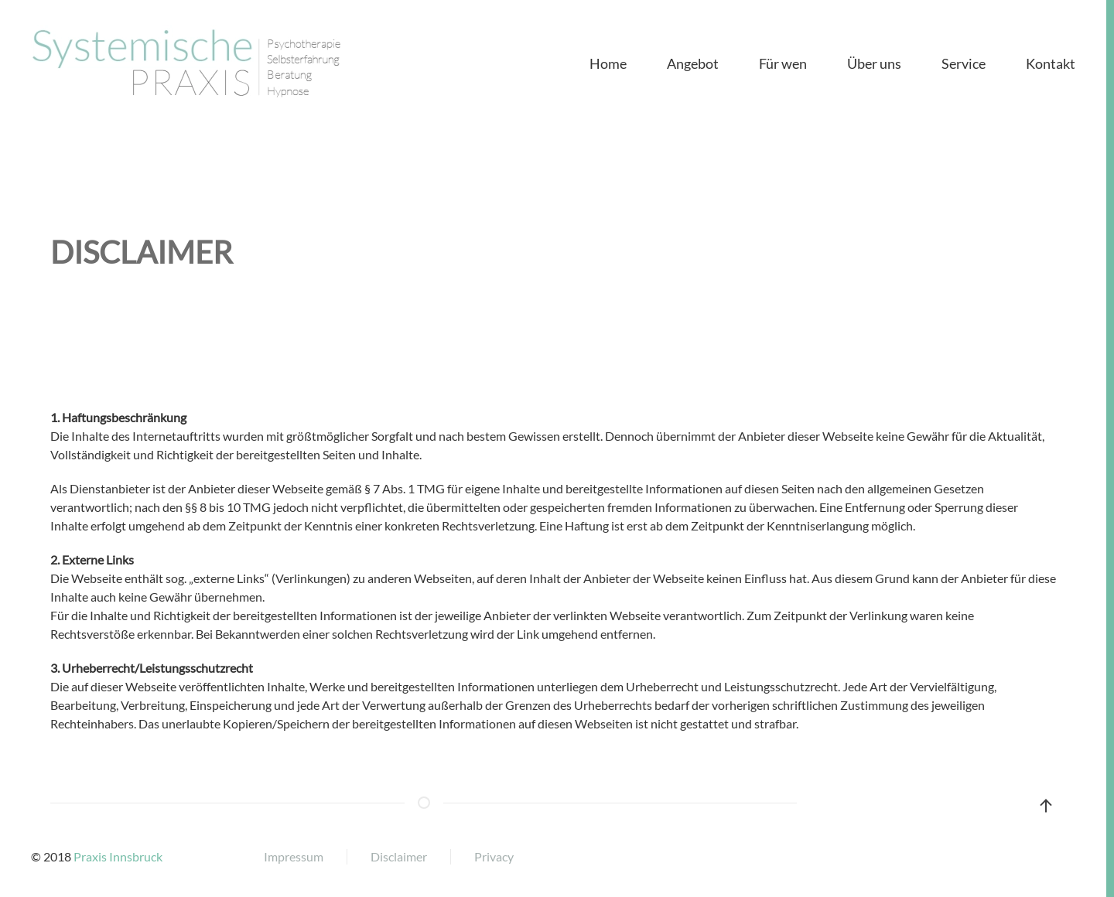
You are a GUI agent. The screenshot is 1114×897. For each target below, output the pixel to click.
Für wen (783, 63)
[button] (1046, 806)
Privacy (494, 856)
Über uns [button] (874, 63)
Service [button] (963, 63)
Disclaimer (399, 856)
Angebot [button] (693, 63)
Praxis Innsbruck (117, 856)
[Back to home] (185, 63)
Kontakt (1050, 63)
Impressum (293, 856)
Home (608, 63)
